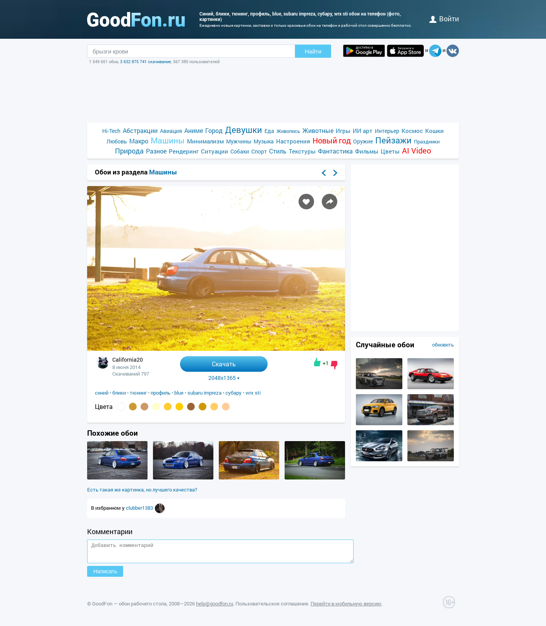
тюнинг (138, 392)
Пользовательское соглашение (271, 607)
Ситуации (214, 151)
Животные (317, 130)
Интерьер (387, 131)
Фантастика (335, 151)
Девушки (243, 129)
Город (214, 130)
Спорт (259, 151)
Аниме (193, 130)
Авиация (171, 131)
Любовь (116, 141)
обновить (443, 344)
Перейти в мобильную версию (346, 607)
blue (179, 392)
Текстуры (302, 151)
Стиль (278, 151)
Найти (313, 51)
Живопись (288, 131)
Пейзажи (393, 140)
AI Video (416, 150)
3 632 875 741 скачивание (145, 61)
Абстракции (140, 130)
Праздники (427, 141)
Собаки (239, 151)
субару (233, 392)
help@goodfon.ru (214, 607)
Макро (138, 141)
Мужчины (238, 141)
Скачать (224, 364)
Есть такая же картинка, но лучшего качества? (142, 489)
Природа (129, 151)
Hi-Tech (111, 131)
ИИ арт (363, 131)
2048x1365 (224, 378)
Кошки (434, 131)
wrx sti (253, 392)
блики (119, 392)
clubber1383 (140, 507)
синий (101, 392)
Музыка (264, 141)
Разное (156, 151)
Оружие (363, 141)
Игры (343, 131)
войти (444, 18)
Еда (269, 131)
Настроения (293, 141)
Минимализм (205, 141)
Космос (412, 131)
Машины (168, 140)
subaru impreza (204, 392)
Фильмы (366, 151)
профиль (160, 392)
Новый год (331, 140)
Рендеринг (184, 151)
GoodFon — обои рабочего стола (129, 607)
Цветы (390, 151)
